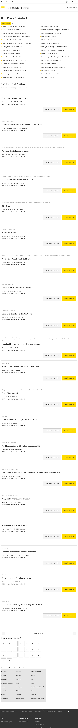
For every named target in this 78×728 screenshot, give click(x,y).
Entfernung (12, 88)
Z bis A (26, 88)
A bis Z (20, 88)
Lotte (32, 683)
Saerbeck (18, 695)
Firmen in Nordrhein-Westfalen (31, 712)
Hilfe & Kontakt (23, 722)
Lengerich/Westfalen (7, 683)
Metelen (3, 687)
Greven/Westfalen (36, 671)
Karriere (37, 722)
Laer (32, 679)
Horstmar (18, 675)
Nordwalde (4, 691)
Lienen (18, 683)
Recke (32, 691)
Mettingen (19, 687)
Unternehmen (39, 725)
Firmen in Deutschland (8, 712)
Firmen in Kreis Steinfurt (54, 712)
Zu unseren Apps (6, 722)
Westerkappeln (20, 698)
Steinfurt (33, 695)
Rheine (3, 695)
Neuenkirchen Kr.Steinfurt (38, 687)
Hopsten (3, 675)
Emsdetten (19, 671)
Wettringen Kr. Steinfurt (37, 698)
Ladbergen (19, 679)
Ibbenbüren (4, 679)
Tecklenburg (4, 698)
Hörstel (33, 675)
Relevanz (4, 88)
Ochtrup (18, 691)
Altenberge (4, 671)
